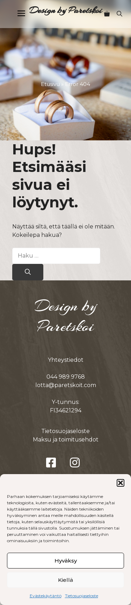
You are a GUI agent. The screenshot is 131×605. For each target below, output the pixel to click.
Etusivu (50, 84)
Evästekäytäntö (45, 595)
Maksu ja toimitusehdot (66, 439)
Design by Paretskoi (65, 10)
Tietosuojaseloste (81, 595)
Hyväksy (65, 560)
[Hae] (27, 272)
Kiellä (65, 580)
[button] (120, 482)
